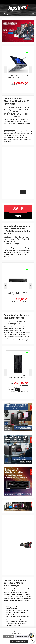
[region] (18, 69)
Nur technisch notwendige (24, 636)
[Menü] (6, 13)
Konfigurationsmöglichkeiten (19, 254)
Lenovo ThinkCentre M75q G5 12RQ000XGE (17, 293)
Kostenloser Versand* (19, 1)
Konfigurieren (9, 636)
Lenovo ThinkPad (9, 119)
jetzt (23, 192)
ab (21, 81)
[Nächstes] (30, 69)
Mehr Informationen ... (18, 633)
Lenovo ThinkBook (9, 130)
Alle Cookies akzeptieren (18, 641)
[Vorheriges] (5, 69)
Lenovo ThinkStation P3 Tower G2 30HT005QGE (16, 376)
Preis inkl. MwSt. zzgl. (19, 84)
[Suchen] (24, 13)
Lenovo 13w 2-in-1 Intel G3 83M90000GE (17, 76)
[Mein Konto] (29, 13)
